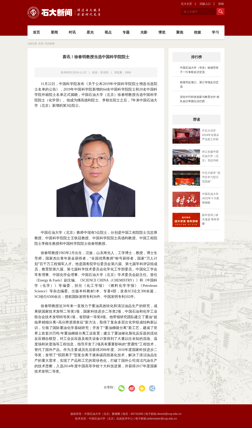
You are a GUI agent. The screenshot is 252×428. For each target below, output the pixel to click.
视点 (108, 32)
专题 (126, 32)
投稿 (221, 3)
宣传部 (116, 413)
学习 (215, 32)
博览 (161, 32)
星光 (90, 32)
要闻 (54, 32)
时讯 (72, 32)
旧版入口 (205, 3)
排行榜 (196, 57)
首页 (36, 32)
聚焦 (179, 32)
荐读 (196, 119)
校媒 (197, 32)
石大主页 (186, 3)
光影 (143, 32)
